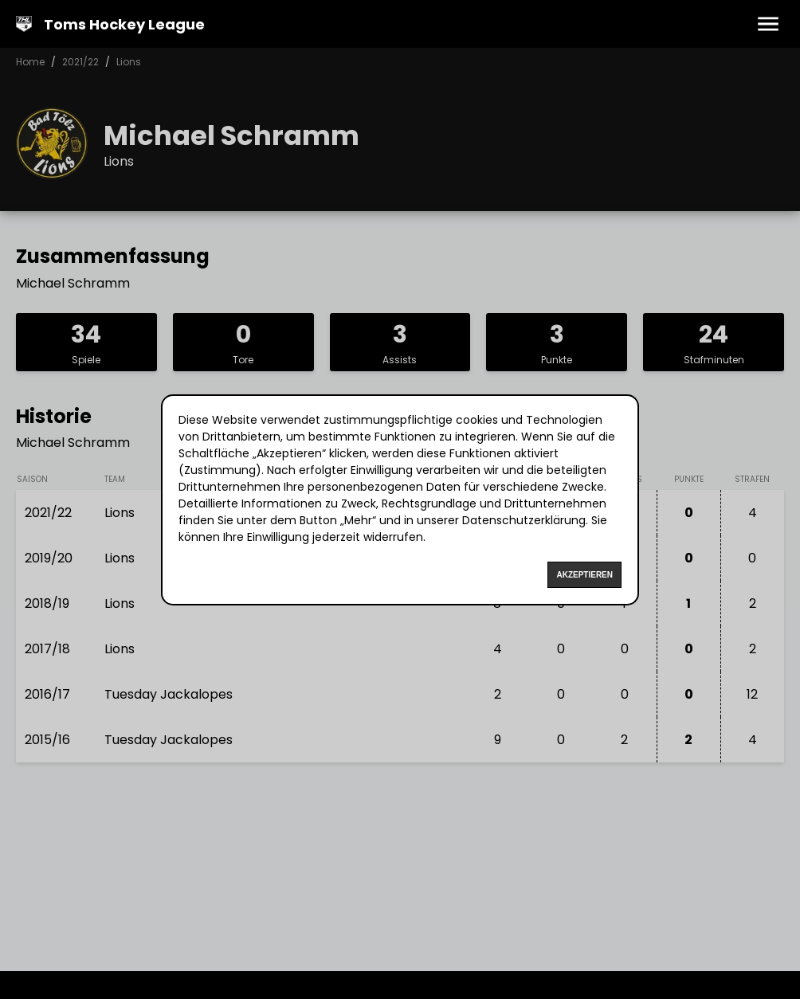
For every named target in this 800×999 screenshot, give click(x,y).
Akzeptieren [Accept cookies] (584, 574)
